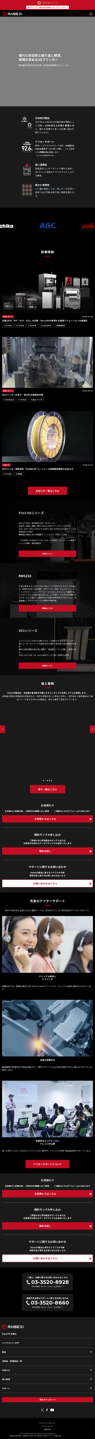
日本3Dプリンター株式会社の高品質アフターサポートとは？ (46, 7)
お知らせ (6, 1370)
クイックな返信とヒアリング (47, 978)
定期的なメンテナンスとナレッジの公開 (47, 1142)
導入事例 (6, 1379)
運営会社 (47, 1429)
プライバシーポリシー (47, 1423)
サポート (6, 1388)
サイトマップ (47, 1426)
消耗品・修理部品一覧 (12, 1361)
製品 (4, 1352)
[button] (43, 780)
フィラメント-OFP (10, 1343)
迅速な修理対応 (47, 1059)
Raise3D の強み (9, 1333)
